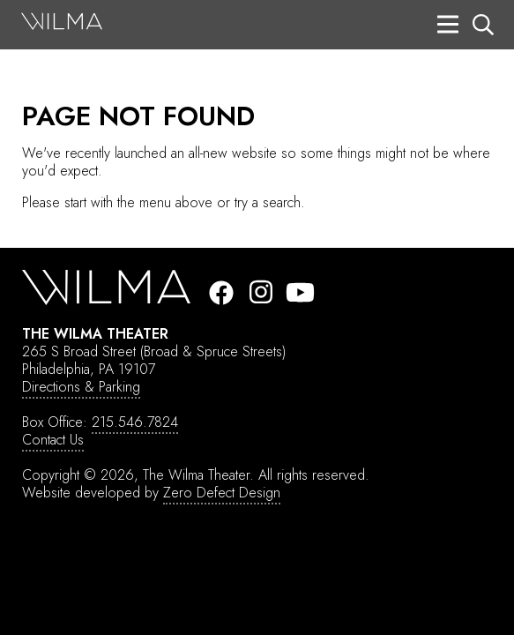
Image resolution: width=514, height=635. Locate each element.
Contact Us (53, 440)
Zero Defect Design (221, 492)
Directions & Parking (81, 387)
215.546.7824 (135, 422)
